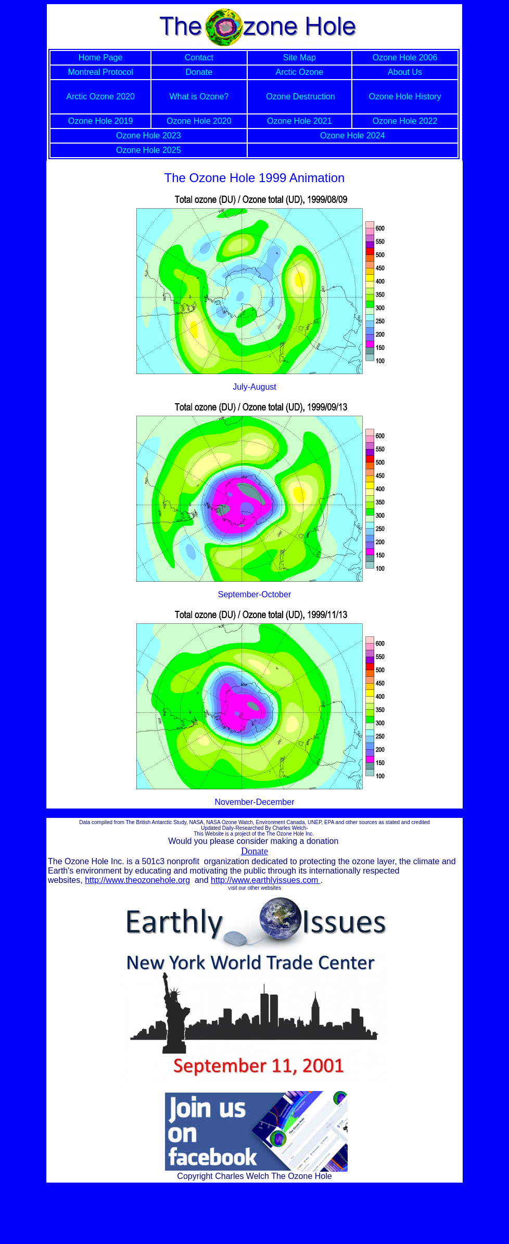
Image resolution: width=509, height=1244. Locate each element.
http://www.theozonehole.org (137, 880)
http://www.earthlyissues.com (266, 880)
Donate (254, 851)
